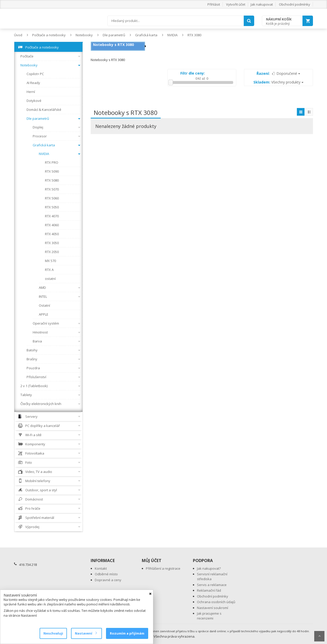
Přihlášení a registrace (163, 568)
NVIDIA (172, 35)
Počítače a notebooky (49, 35)
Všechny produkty (278, 82)
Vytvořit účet (235, 4)
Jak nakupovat (262, 4)
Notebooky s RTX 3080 (113, 44)
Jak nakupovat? (209, 568)
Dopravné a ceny (108, 580)
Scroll (319, 636)
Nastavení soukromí (212, 607)
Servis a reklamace (212, 584)
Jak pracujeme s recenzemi (209, 616)
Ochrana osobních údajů (216, 602)
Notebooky (84, 35)
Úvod (18, 35)
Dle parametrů (114, 35)
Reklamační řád (209, 590)
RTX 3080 (194, 35)
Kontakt (101, 568)
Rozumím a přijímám (127, 633)
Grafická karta (146, 35)
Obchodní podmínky (294, 4)
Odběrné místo (106, 574)
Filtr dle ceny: (192, 73)
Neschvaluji (53, 633)
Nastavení (86, 633)
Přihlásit (213, 4)
